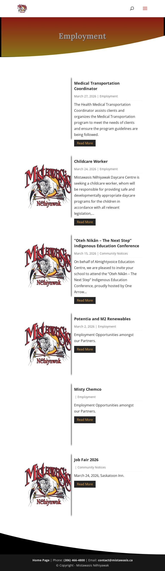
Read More (85, 143)
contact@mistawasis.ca (115, 560)
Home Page (40, 560)
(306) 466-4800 (74, 560)
